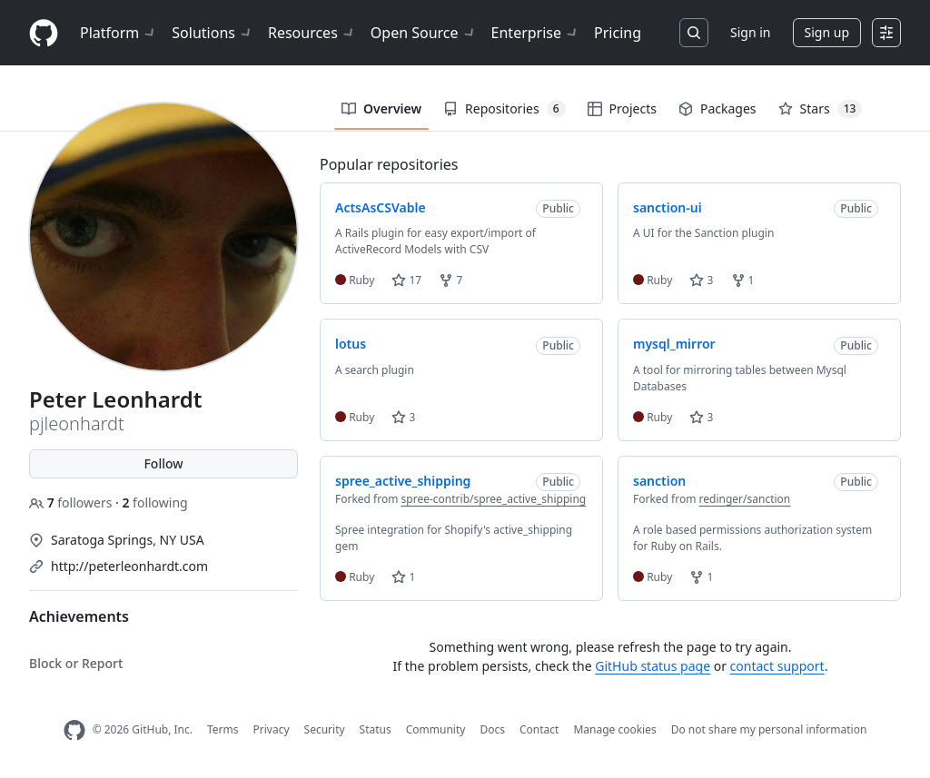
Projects (622, 108)
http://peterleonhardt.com (129, 566)
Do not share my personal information (769, 729)
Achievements (79, 616)
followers (72, 502)
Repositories (504, 109)
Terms (223, 729)
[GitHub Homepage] (74, 730)
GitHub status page (652, 666)
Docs (492, 729)
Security (324, 729)
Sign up (827, 32)
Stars (820, 109)
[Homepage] (43, 33)
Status (375, 729)
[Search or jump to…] (693, 32)
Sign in (750, 32)
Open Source (424, 33)
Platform (118, 33)
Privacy (271, 729)
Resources (312, 33)
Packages (717, 108)
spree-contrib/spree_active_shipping (494, 499)
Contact (539, 729)
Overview (381, 108)
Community (436, 729)
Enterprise (535, 33)
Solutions (212, 33)
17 (406, 280)
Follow (163, 463)
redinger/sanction (745, 499)
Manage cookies (614, 729)
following (154, 502)
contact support (777, 666)
